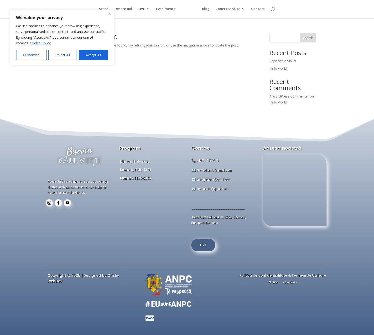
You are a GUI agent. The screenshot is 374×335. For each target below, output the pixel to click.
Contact (260, 10)
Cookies (290, 283)
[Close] (109, 13)
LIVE (139, 10)
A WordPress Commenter (289, 96)
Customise (31, 55)
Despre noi (121, 10)
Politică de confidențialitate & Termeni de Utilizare (282, 276)
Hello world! (278, 68)
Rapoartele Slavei (282, 61)
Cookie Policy (40, 43)
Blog (208, 10)
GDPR (273, 283)
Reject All (63, 55)
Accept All (93, 55)
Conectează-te (230, 10)
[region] (62, 37)
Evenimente (163, 10)
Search (308, 38)
